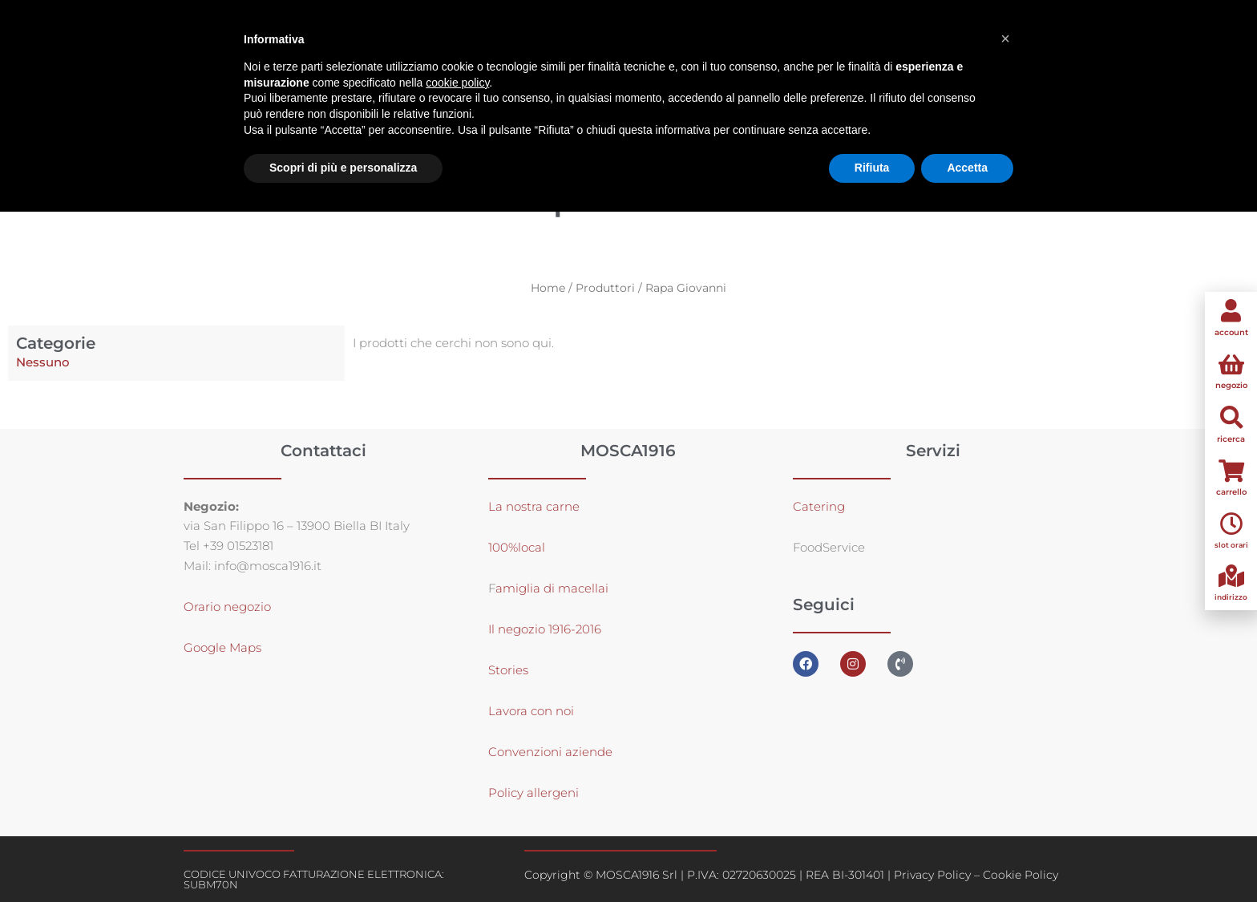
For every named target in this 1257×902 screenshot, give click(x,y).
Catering (819, 506)
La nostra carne (535, 506)
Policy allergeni (533, 792)
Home (548, 287)
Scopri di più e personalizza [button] (343, 167)
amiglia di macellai (551, 588)
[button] (1005, 38)
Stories (508, 670)
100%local (516, 547)
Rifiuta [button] (872, 167)
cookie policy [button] (457, 82)
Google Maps (222, 647)
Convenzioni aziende (550, 751)
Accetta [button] (967, 167)
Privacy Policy (932, 875)
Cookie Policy (1020, 875)
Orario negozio (227, 606)
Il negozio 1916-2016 (544, 629)
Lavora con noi (531, 710)
